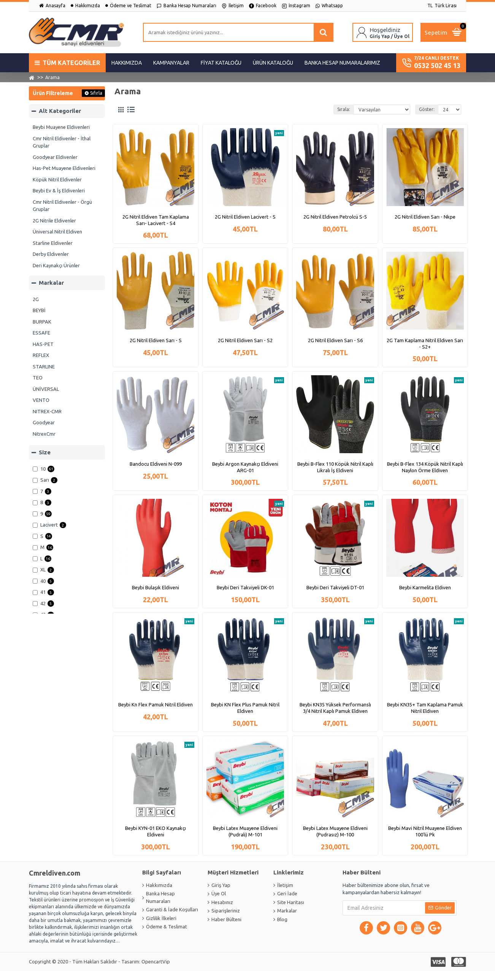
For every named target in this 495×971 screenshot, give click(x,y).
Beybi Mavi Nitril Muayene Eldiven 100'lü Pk (425, 831)
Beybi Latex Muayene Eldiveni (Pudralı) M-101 (245, 831)
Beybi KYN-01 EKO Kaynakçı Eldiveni (155, 831)
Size (45, 452)
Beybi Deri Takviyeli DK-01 (245, 587)
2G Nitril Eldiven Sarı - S (156, 340)
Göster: (427, 109)
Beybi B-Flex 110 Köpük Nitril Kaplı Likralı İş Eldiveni (335, 467)
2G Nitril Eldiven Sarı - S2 (245, 340)
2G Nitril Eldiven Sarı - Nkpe (425, 216)
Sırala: (343, 109)
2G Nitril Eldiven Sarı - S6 (335, 340)
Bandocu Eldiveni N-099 (156, 463)
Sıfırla (96, 92)
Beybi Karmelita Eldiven (425, 587)
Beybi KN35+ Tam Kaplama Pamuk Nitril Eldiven (425, 708)
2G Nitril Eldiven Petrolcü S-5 (335, 216)
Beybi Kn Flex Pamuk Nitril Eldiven (155, 704)
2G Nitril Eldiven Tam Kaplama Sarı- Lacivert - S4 (155, 220)
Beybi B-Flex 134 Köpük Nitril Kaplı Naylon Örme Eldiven (425, 467)
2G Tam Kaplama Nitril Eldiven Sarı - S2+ (425, 343)
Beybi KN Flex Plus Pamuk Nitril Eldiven (245, 708)
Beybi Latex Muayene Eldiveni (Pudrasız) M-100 (335, 831)
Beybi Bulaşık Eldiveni (155, 587)
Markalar (51, 282)
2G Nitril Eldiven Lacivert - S (245, 216)
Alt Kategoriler (60, 111)
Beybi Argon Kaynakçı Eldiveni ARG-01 (245, 467)
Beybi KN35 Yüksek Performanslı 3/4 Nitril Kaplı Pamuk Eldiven (335, 708)
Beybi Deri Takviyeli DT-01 (335, 587)
